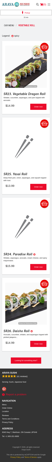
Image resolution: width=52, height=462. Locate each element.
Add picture (44, 47)
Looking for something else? (26, 360)
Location (5, 411)
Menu (4, 405)
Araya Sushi (9, 373)
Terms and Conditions (10, 419)
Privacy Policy (7, 422)
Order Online (7, 408)
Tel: (10, 436)
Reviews (5, 415)
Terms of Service (30, 457)
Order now (38, 107)
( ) (43, 4)
